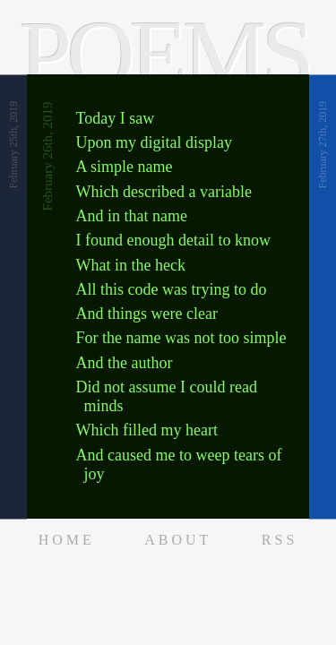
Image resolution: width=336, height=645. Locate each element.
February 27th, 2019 (322, 145)
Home (67, 539)
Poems (165, 54)
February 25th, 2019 (13, 145)
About (177, 539)
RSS (279, 539)
